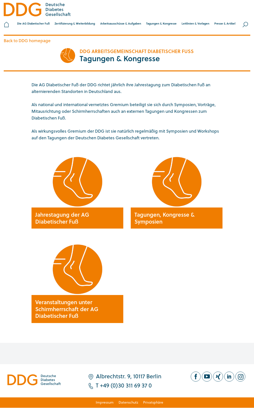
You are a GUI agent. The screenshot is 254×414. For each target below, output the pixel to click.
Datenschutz (128, 402)
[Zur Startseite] (37, 10)
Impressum (105, 402)
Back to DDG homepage (27, 40)
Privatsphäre (153, 402)
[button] (33, 24)
